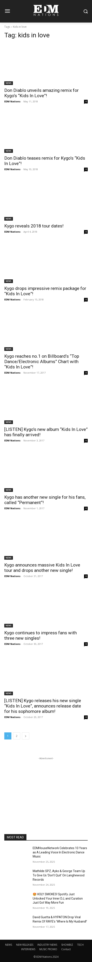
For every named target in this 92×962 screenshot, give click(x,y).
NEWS (9, 83)
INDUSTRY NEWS (47, 945)
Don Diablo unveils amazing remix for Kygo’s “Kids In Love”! (41, 93)
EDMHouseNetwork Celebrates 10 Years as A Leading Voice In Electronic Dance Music (60, 852)
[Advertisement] (46, 787)
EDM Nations (12, 101)
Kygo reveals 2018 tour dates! (33, 226)
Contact (66, 949)
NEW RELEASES (24, 945)
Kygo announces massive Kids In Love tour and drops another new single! (42, 567)
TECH (80, 945)
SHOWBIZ (67, 945)
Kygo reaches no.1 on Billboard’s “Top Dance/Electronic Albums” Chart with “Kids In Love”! (41, 362)
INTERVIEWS (28, 949)
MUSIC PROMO (48, 949)
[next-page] (25, 735)
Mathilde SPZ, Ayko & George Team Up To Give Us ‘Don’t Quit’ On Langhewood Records (59, 875)
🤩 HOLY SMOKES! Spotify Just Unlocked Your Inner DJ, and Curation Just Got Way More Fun (58, 898)
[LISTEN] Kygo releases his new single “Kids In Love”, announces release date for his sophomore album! (42, 706)
